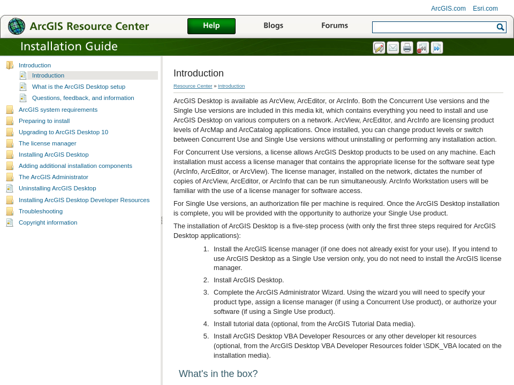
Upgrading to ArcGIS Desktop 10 (63, 132)
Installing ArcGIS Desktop (54, 154)
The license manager (48, 143)
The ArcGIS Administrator (53, 177)
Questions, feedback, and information (83, 98)
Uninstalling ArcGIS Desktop (57, 188)
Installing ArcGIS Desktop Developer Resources (84, 200)
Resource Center (193, 86)
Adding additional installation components (75, 166)
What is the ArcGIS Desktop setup (78, 86)
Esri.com (485, 8)
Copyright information (48, 222)
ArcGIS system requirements (58, 109)
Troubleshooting (41, 211)
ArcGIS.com (448, 8)
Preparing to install (44, 121)
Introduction (35, 65)
